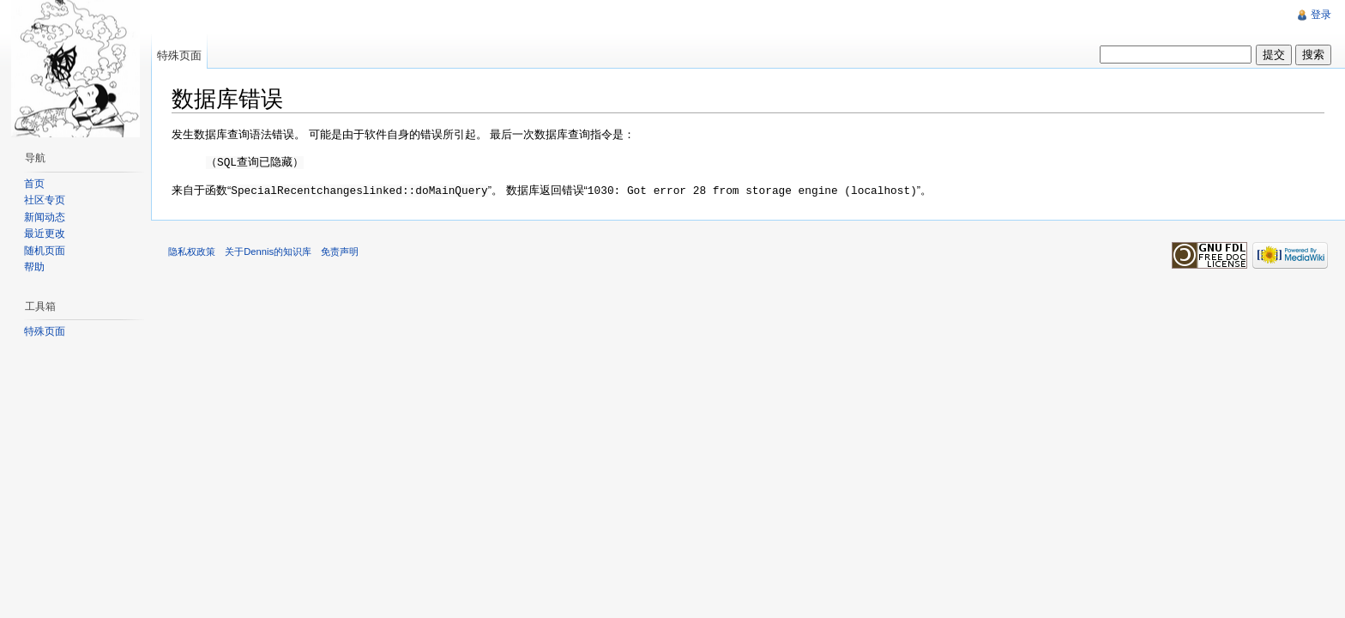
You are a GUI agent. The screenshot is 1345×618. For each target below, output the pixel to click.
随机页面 (44, 251)
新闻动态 (44, 217)
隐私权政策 (191, 250)
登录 (1321, 15)
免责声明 (340, 250)
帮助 (34, 267)
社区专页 (44, 200)
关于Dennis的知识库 (268, 250)
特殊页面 (179, 55)
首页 (34, 184)
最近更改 (44, 233)
